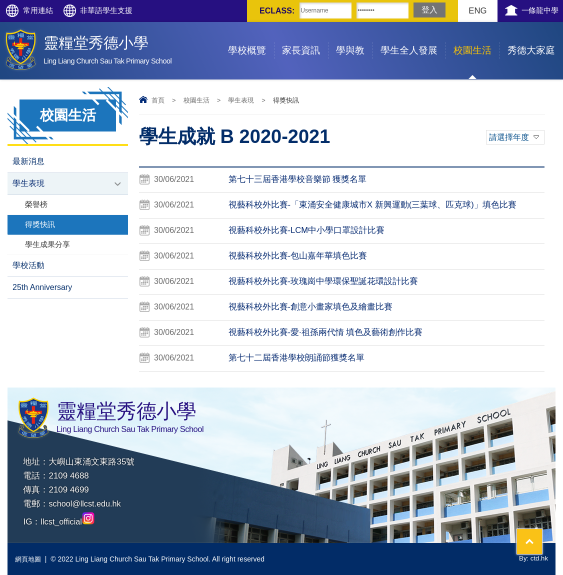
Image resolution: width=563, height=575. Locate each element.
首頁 (158, 100)
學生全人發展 (413, 39)
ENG (469, 11)
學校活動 (28, 268)
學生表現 (241, 100)
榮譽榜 (36, 206)
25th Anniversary (42, 290)
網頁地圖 (29, 559)
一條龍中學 (537, 11)
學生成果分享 (47, 246)
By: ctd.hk (533, 559)
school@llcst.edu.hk (86, 503)
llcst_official (68, 521)
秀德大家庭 (535, 39)
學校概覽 (251, 39)
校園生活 (477, 39)
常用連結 (42, 11)
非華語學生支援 (118, 11)
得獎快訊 (40, 226)
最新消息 (28, 162)
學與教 (354, 39)
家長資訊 (305, 39)
